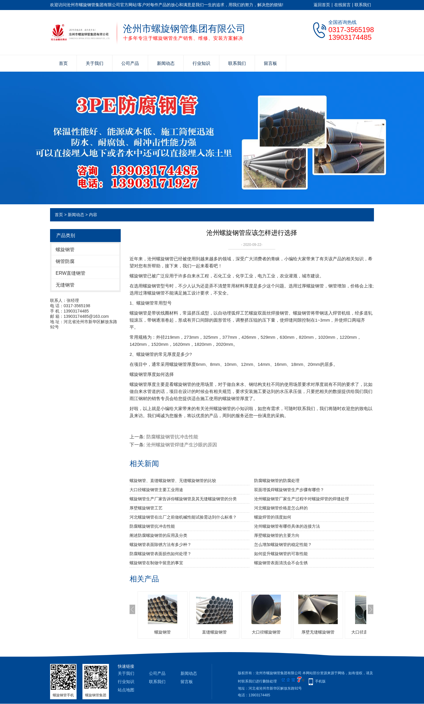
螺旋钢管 (65, 249)
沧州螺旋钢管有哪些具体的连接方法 (287, 526)
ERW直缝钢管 (70, 273)
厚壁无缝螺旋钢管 (318, 632)
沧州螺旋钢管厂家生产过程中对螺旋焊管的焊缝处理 (301, 498)
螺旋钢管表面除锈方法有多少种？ (160, 544)
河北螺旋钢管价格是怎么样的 (281, 508)
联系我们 (363, 4)
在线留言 (342, 4)
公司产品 (130, 63)
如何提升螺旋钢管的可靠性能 (281, 553)
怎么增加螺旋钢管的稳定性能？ (283, 544)
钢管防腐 (65, 261)
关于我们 (94, 63)
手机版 (320, 681)
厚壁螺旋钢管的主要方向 (276, 535)
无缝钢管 (65, 284)
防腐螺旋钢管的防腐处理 (276, 480)
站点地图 (126, 689)
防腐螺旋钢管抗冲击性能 (172, 436)
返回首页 (322, 4)
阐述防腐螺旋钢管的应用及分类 (158, 535)
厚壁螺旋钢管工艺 (146, 508)
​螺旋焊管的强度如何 (272, 517)
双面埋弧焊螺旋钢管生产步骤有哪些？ (289, 489)
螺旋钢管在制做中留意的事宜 (156, 562)
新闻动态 (166, 63)
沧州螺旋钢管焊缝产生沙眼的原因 (181, 444)
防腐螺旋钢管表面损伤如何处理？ (160, 553)
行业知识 (201, 63)
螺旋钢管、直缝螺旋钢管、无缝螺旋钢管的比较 (173, 480)
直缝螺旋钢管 (214, 632)
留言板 (270, 63)
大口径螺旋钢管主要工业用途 (156, 489)
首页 (63, 63)
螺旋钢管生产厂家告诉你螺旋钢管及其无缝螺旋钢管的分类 (183, 498)
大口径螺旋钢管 (266, 632)
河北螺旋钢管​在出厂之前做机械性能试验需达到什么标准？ (183, 517)
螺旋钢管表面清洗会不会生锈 (281, 562)
